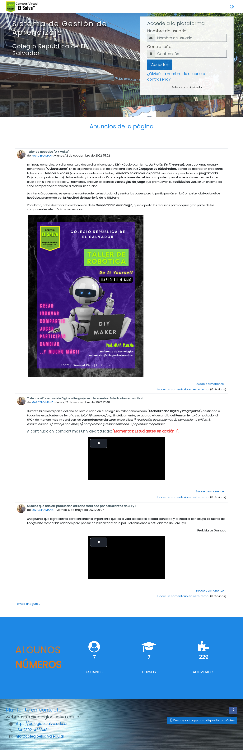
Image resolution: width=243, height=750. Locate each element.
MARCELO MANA (43, 155)
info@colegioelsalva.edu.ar (39, 736)
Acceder (159, 64)
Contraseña (159, 46)
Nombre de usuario (166, 31)
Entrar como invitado (187, 87)
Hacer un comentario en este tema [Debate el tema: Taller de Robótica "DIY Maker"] (183, 389)
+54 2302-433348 (31, 730)
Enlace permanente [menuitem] (210, 384)
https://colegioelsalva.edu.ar (41, 723)
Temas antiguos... (27, 604)
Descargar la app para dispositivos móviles (202, 720)
